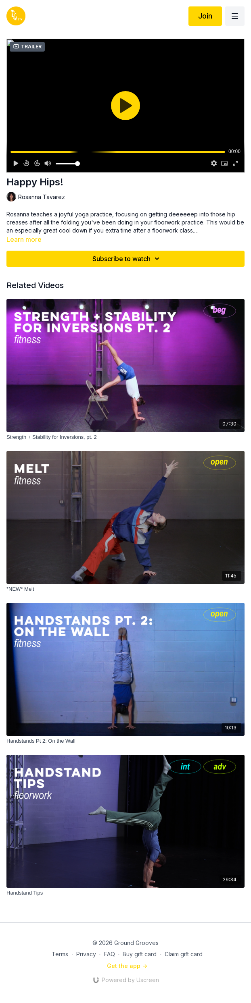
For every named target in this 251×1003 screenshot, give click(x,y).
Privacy (86, 954)
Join (205, 16)
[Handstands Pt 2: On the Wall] (125, 741)
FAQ (109, 954)
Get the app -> (127, 965)
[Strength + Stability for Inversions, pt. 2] (125, 437)
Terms (60, 954)
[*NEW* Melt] (125, 589)
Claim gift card (184, 954)
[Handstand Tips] (125, 893)
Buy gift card (140, 954)
